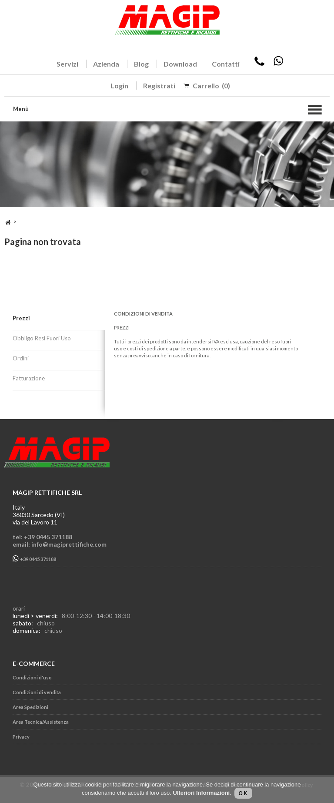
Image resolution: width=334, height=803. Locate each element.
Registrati (159, 85)
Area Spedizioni (30, 707)
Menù (21, 108)
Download (180, 64)
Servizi (67, 64)
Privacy (21, 736)
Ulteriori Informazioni (201, 793)
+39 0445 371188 (34, 558)
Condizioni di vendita (37, 692)
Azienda (106, 64)
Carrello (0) (211, 85)
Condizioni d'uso (32, 677)
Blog (141, 64)
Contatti (226, 64)
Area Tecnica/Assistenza (41, 722)
